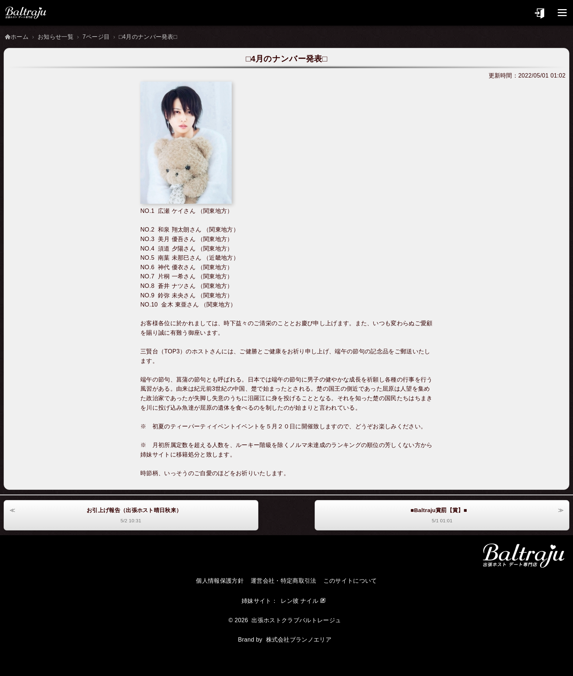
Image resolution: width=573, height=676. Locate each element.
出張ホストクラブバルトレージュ (296, 620)
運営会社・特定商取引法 (283, 581)
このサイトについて (350, 581)
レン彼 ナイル (299, 601)
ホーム (20, 37)
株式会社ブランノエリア (299, 639)
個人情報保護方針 (220, 581)
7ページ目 (96, 37)
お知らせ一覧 (55, 37)
